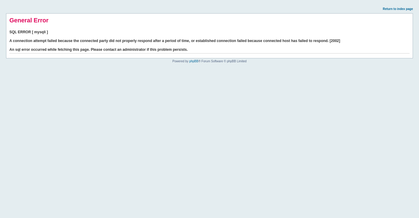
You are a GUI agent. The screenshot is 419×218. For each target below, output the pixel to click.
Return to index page (398, 9)
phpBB (193, 61)
